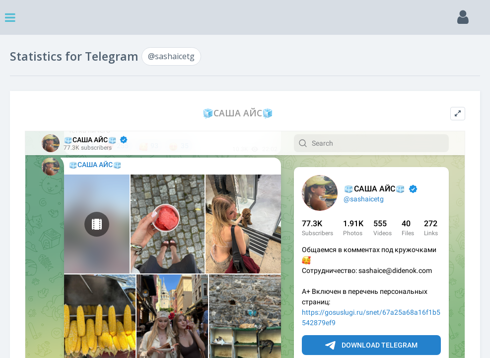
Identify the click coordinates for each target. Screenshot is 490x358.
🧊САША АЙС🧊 (238, 113)
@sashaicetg (171, 56)
